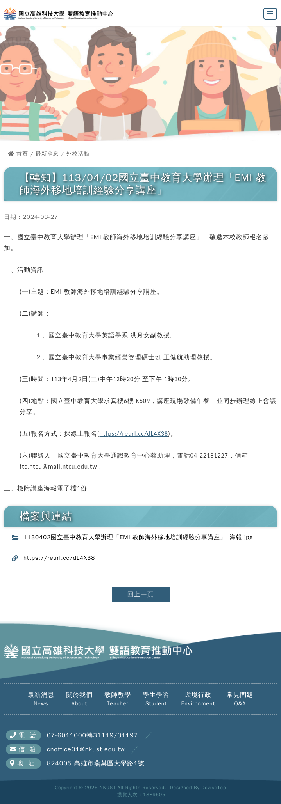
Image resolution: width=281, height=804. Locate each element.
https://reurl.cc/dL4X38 (134, 433)
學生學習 (156, 699)
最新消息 (47, 154)
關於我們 (79, 699)
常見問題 (240, 699)
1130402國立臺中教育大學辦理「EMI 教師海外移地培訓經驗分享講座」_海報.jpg (138, 537)
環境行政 (198, 699)
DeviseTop (213, 787)
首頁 (22, 154)
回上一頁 (140, 594)
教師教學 (117, 699)
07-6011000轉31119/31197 (92, 735)
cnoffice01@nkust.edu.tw (86, 749)
